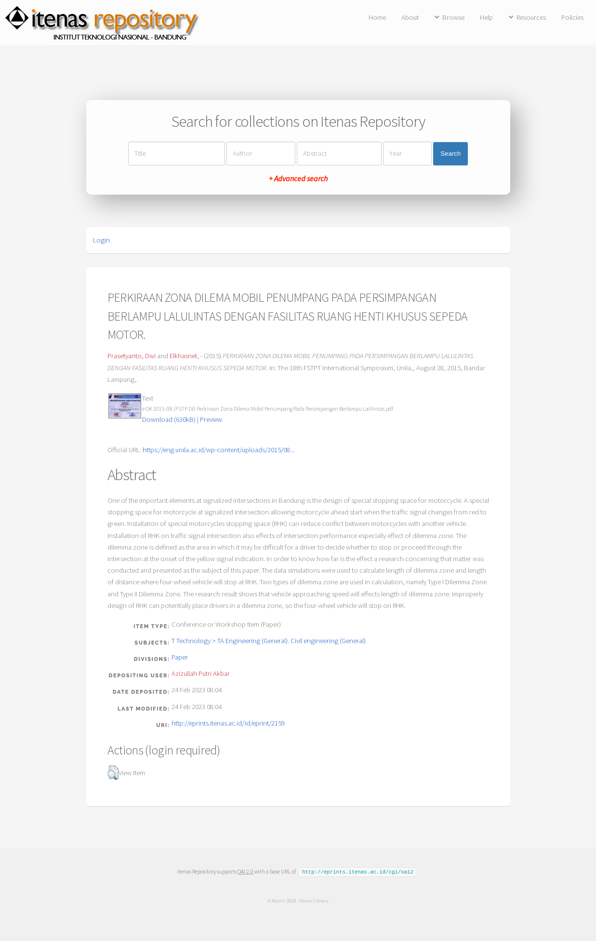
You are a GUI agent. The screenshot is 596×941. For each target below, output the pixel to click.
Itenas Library (314, 900)
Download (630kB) (169, 419)
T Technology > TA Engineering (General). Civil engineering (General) (269, 640)
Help (486, 17)
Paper (180, 657)
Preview (211, 419)
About (410, 17)
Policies (572, 17)
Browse (453, 17)
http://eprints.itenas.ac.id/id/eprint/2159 (228, 723)
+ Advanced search (298, 179)
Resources (531, 17)
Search (450, 153)
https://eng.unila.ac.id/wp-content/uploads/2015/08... (218, 449)
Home (377, 17)
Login (101, 240)
